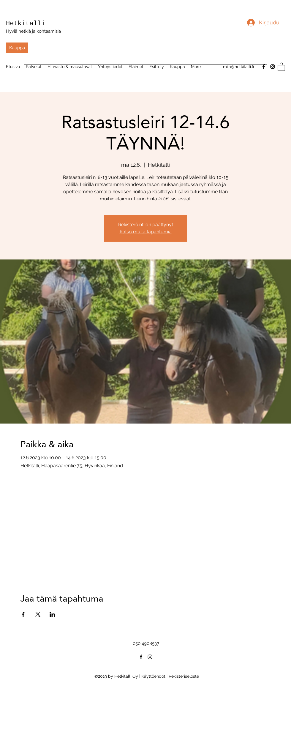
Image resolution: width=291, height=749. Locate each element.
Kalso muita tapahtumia (146, 232)
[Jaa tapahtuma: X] (38, 614)
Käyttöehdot (154, 676)
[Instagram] (273, 67)
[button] (281, 66)
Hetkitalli (25, 23)
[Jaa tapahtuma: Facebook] (23, 614)
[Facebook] (141, 657)
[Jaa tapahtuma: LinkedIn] (52, 614)
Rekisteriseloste (184, 676)
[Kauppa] (17, 48)
